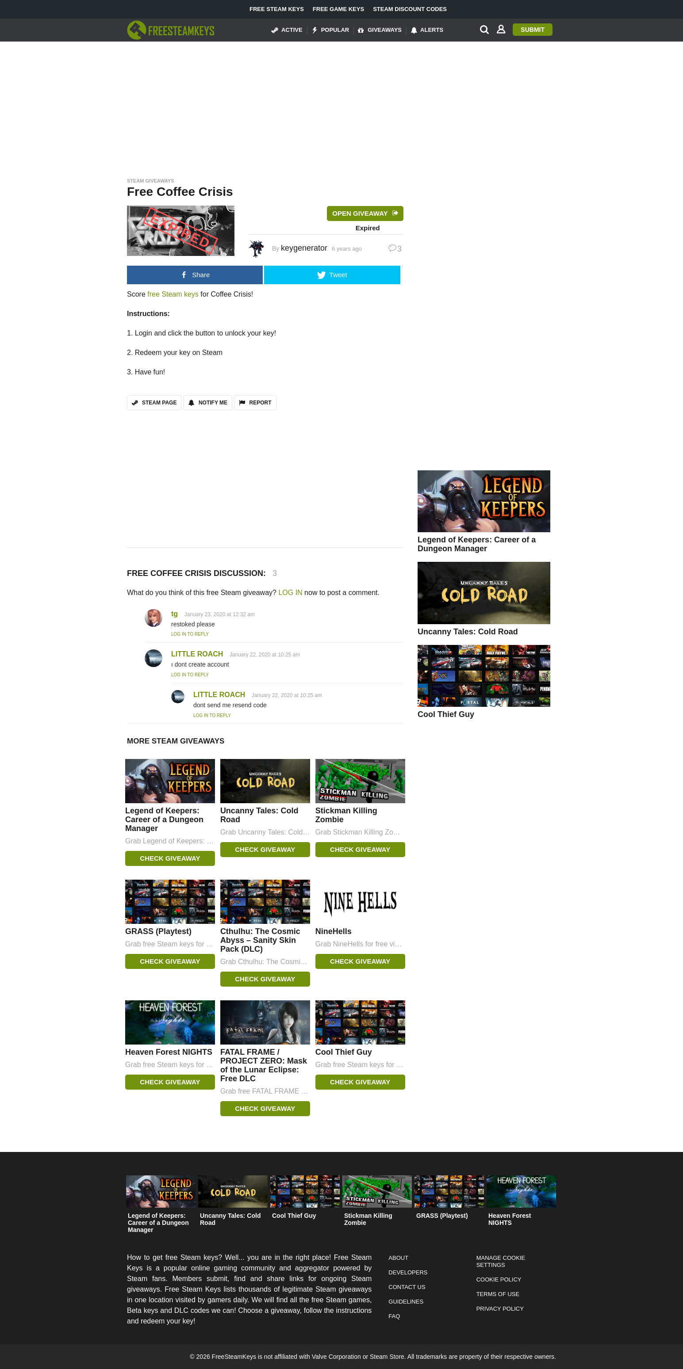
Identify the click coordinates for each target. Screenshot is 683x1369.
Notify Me (207, 403)
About (398, 1258)
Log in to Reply (190, 634)
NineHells (333, 931)
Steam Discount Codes (410, 9)
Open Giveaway (360, 213)
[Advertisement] (341, 107)
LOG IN (290, 592)
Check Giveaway (170, 858)
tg (174, 614)
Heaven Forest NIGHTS (168, 1052)
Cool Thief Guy (343, 1052)
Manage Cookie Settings (501, 1261)
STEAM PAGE (154, 403)
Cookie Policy (499, 1279)
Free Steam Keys (276, 9)
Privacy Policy (500, 1308)
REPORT (255, 403)
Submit (533, 29)
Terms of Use (498, 1294)
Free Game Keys (338, 9)
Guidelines (405, 1301)
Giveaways (380, 30)
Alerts (427, 30)
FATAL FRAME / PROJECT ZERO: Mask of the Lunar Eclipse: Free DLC (263, 1065)
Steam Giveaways (150, 180)
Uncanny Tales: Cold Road (468, 631)
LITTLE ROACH (197, 654)
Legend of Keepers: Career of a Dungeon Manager (164, 819)
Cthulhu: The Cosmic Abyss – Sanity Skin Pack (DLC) (260, 940)
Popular (330, 30)
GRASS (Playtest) (158, 931)
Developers (407, 1272)
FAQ (394, 1316)
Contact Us (406, 1287)
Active (287, 30)
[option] (161, 1206)
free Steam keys (173, 294)
